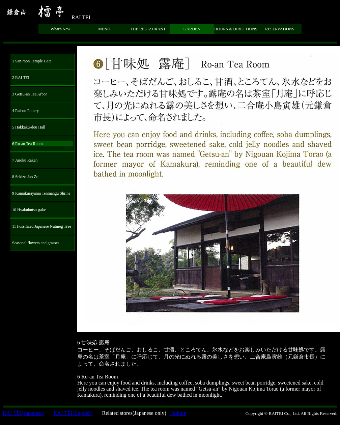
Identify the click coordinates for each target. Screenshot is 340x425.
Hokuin (178, 413)
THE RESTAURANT (148, 29)
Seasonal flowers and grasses (35, 242)
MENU (104, 29)
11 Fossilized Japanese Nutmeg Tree (41, 226)
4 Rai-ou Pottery (25, 110)
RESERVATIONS (279, 29)
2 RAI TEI (20, 77)
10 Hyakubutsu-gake (29, 209)
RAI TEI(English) (73, 413)
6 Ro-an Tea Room (27, 143)
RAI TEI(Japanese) (24, 413)
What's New (60, 29)
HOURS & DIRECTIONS (235, 29)
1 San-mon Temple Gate (32, 61)
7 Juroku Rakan (24, 160)
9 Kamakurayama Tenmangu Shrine (41, 193)
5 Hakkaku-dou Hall (28, 127)
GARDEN (191, 29)
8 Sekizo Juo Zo (25, 176)
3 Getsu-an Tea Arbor (29, 94)
